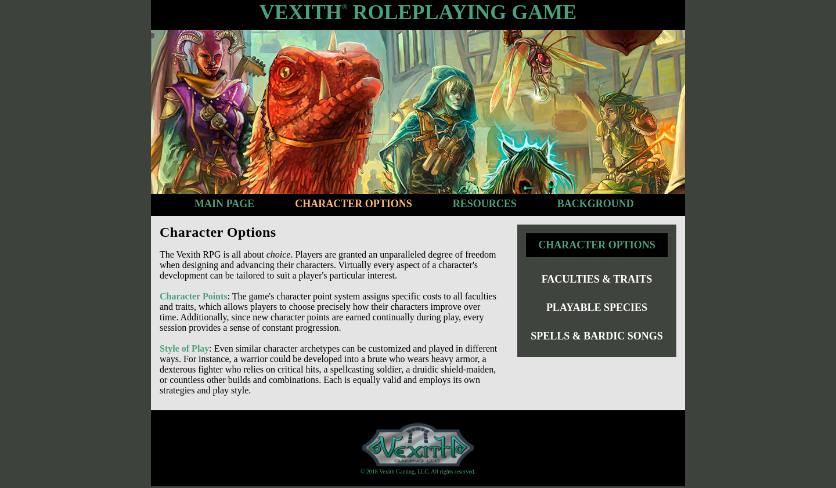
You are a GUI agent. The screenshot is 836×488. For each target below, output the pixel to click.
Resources (485, 203)
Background (595, 203)
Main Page (224, 203)
